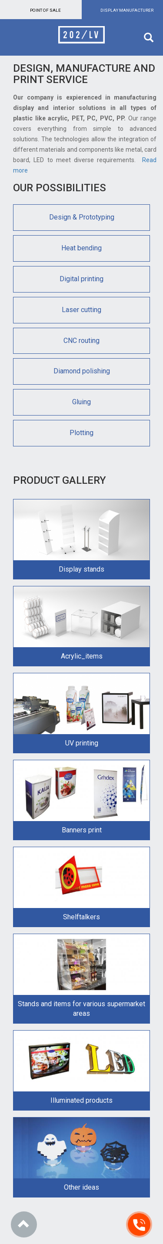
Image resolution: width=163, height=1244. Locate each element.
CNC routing (81, 340)
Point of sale (45, 10)
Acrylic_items (82, 656)
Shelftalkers (81, 917)
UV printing (81, 743)
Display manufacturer (126, 10)
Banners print (82, 830)
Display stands (81, 569)
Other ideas (81, 1187)
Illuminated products (81, 1100)
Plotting (81, 433)
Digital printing (81, 279)
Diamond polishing (81, 371)
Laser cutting (81, 310)
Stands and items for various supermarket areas (81, 1009)
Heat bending (81, 248)
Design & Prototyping (81, 217)
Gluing (81, 402)
